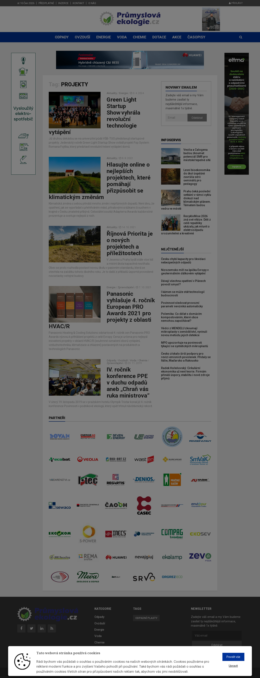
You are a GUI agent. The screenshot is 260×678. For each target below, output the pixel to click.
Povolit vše (233, 657)
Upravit (233, 666)
